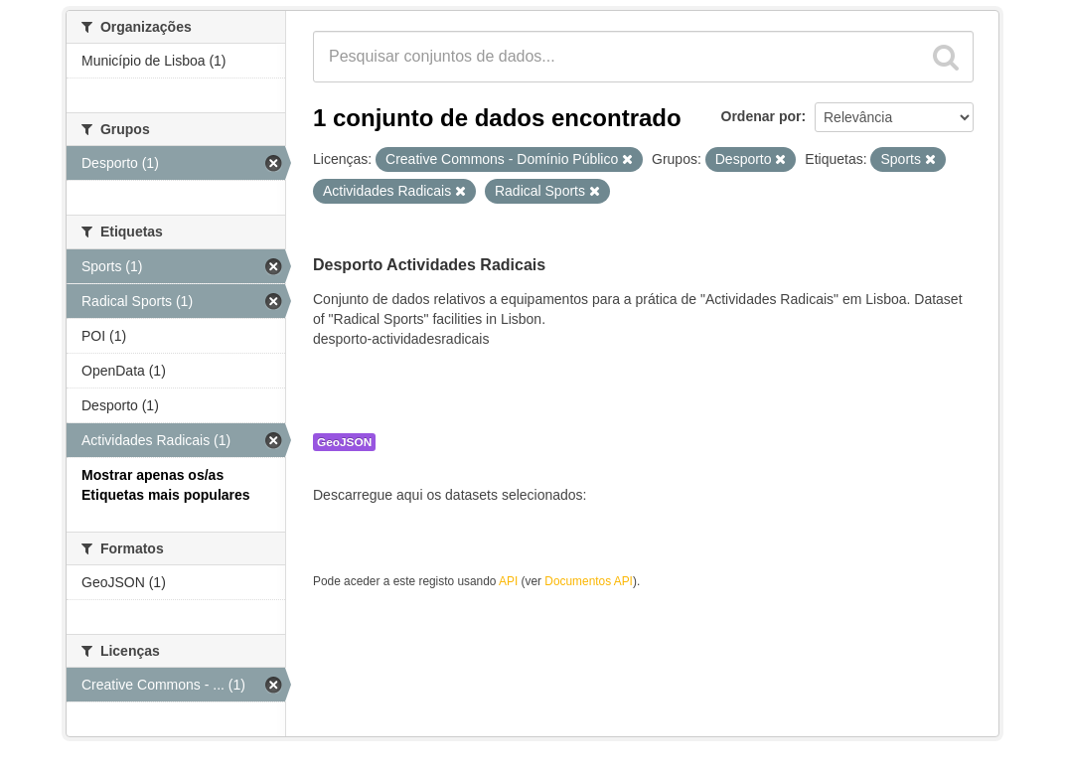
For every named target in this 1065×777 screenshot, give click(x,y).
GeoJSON (344, 442)
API (508, 581)
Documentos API (588, 581)
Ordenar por (761, 116)
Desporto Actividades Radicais (429, 264)
